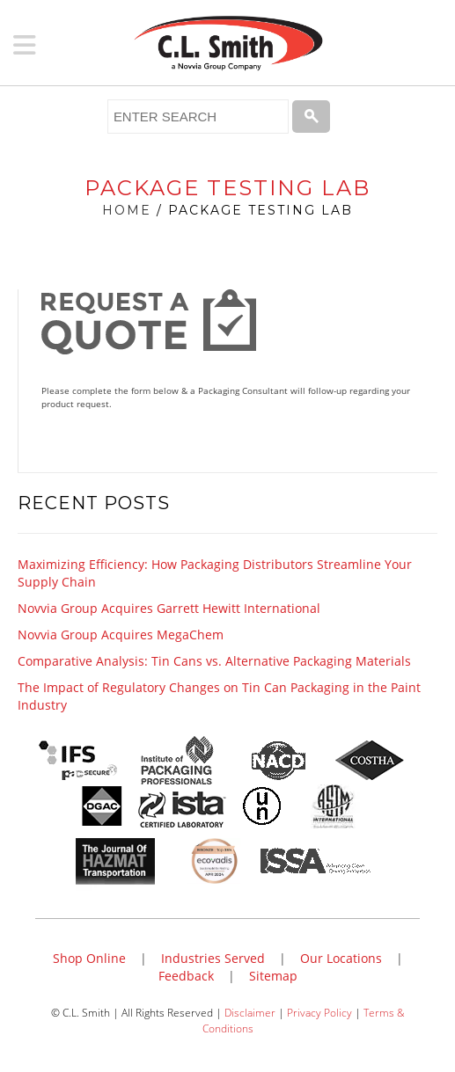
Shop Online (89, 958)
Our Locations (341, 958)
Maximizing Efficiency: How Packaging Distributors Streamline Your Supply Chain (215, 573)
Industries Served (213, 958)
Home (126, 210)
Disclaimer (249, 1012)
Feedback (186, 975)
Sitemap (273, 975)
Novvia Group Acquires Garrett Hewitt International (169, 608)
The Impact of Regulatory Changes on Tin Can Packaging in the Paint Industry (219, 696)
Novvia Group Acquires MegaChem (121, 634)
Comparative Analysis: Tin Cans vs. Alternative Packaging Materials (214, 661)
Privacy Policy (319, 1012)
